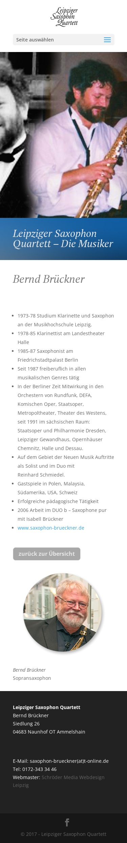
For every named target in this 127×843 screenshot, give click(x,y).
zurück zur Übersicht (47, 553)
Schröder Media (60, 777)
